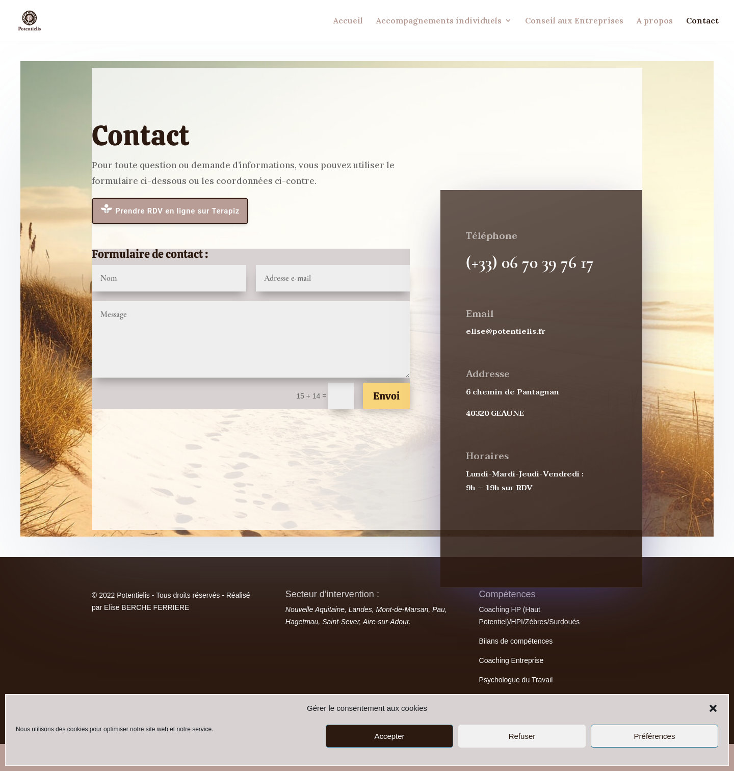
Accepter (389, 736)
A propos (655, 21)
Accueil (348, 21)
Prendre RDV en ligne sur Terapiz (170, 210)
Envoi (386, 396)
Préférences (654, 736)
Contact (702, 21)
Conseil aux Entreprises (574, 21)
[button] (713, 708)
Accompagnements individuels (439, 21)
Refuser (522, 736)
